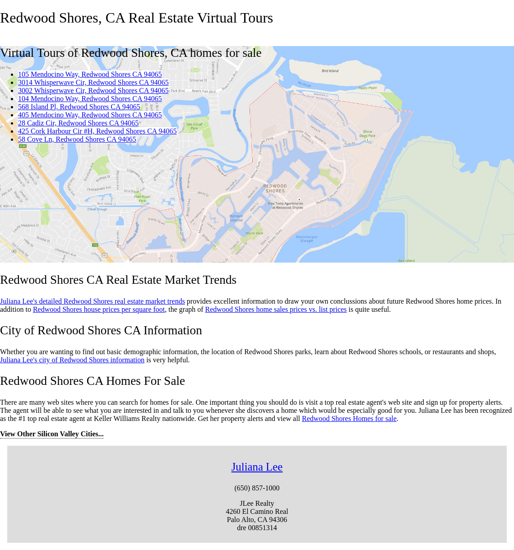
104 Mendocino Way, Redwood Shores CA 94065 (90, 98)
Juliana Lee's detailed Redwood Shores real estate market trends (92, 301)
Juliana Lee (257, 467)
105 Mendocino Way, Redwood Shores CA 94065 (90, 74)
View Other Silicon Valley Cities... (52, 434)
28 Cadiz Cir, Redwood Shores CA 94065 (78, 123)
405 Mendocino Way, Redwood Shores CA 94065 (90, 115)
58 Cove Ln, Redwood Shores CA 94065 (77, 139)
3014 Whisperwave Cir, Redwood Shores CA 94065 (93, 82)
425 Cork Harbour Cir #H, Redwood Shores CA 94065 (97, 131)
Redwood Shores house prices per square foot (99, 309)
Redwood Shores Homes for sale (349, 418)
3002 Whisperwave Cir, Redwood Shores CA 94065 (93, 90)
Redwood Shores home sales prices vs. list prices (276, 309)
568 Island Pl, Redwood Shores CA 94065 (79, 107)
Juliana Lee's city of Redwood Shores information (72, 360)
